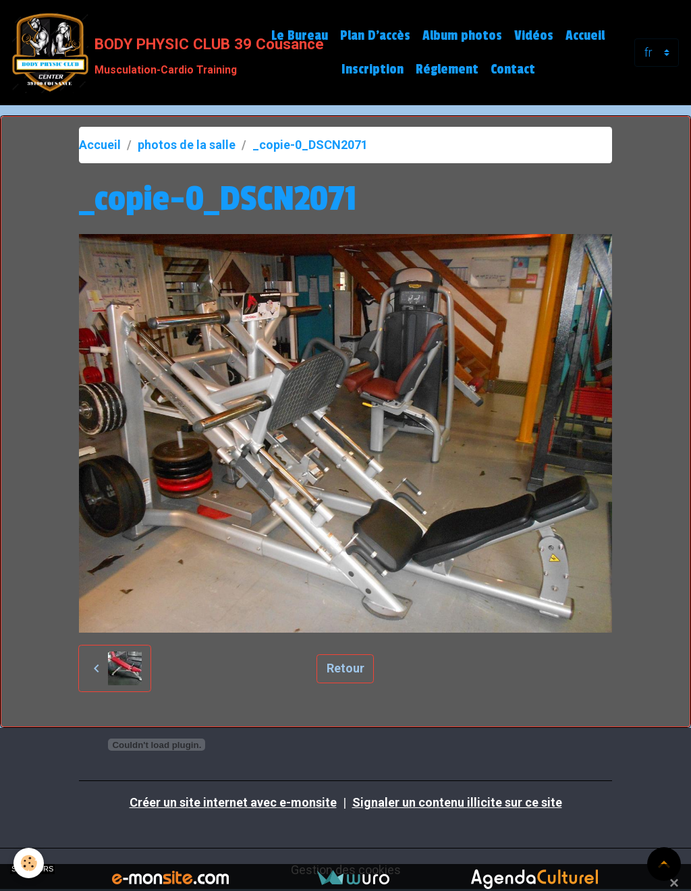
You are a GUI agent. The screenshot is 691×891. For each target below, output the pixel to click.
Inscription (372, 69)
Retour (345, 668)
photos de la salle (187, 145)
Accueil (585, 36)
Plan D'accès (375, 36)
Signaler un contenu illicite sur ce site (457, 802)
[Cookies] (28, 863)
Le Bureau (299, 36)
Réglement (447, 69)
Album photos (462, 36)
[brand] (130, 52)
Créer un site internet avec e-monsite (233, 802)
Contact (513, 69)
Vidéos (533, 36)
